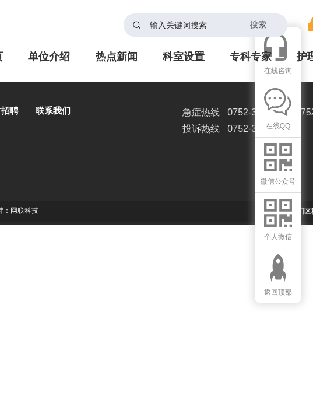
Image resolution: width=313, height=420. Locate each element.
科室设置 (184, 56)
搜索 (258, 24)
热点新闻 (117, 56)
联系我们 (53, 111)
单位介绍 (49, 56)
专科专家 (251, 56)
